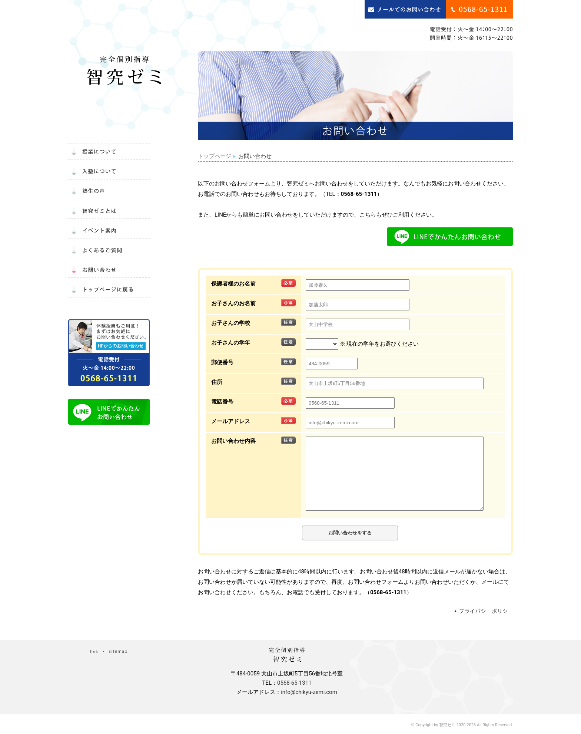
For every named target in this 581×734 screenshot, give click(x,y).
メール (489, 582)
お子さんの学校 (230, 323)
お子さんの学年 (230, 342)
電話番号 (222, 401)
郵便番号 (222, 362)
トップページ (214, 156)
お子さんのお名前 (233, 303)
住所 (216, 382)
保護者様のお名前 (233, 283)
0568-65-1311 (359, 194)
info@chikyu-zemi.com (309, 692)
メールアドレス (230, 421)
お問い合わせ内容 (233, 441)
